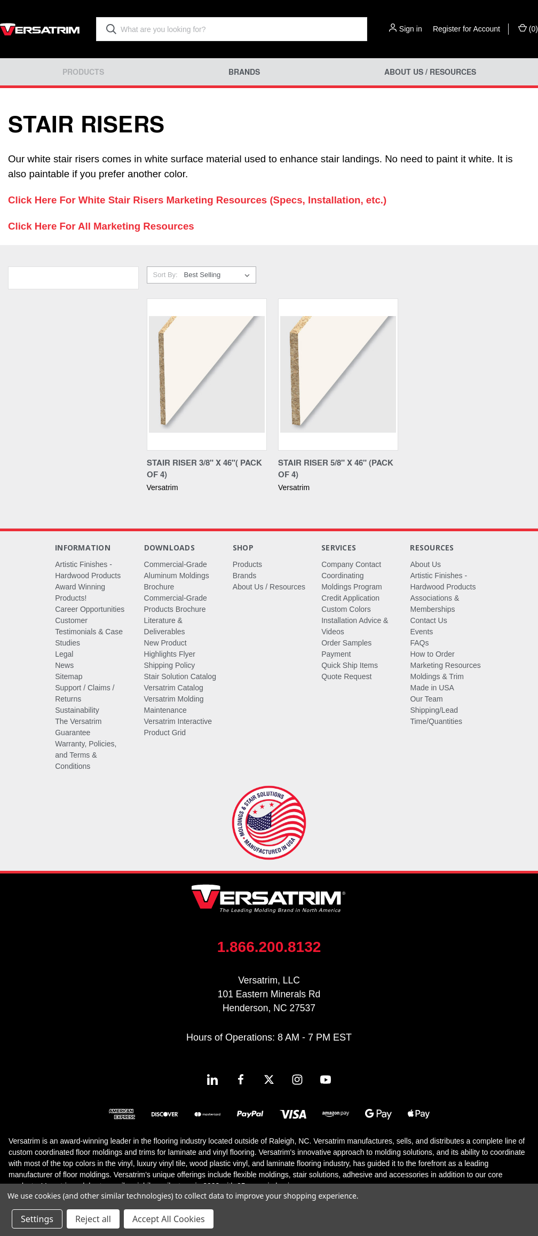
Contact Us (428, 620)
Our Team (426, 699)
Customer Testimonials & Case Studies (89, 631)
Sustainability (77, 710)
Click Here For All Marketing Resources (101, 226)
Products (83, 71)
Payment (336, 654)
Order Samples (346, 643)
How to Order (432, 654)
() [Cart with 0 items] (528, 28)
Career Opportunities (89, 609)
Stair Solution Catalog (180, 676)
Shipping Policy (169, 665)
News (64, 665)
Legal (64, 654)
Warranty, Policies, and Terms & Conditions (85, 754)
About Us (425, 564)
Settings (37, 1219)
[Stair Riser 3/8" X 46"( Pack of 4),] (207, 374)
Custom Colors (346, 609)
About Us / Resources (430, 71)
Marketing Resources (445, 665)
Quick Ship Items (349, 665)
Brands (244, 71)
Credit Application (350, 598)
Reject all (93, 1219)
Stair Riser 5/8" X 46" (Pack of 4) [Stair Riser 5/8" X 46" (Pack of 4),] (335, 468)
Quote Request (346, 676)
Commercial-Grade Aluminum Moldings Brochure (176, 575)
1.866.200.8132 (269, 947)
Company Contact (351, 564)
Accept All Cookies (168, 1219)
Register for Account (466, 29)
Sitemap (68, 676)
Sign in (410, 29)
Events (421, 631)
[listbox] (219, 275)
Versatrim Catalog (173, 687)
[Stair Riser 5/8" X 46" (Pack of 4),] (338, 374)
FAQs (419, 643)
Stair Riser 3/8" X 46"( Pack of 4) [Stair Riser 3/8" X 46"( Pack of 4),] (204, 468)
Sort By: (165, 275)
